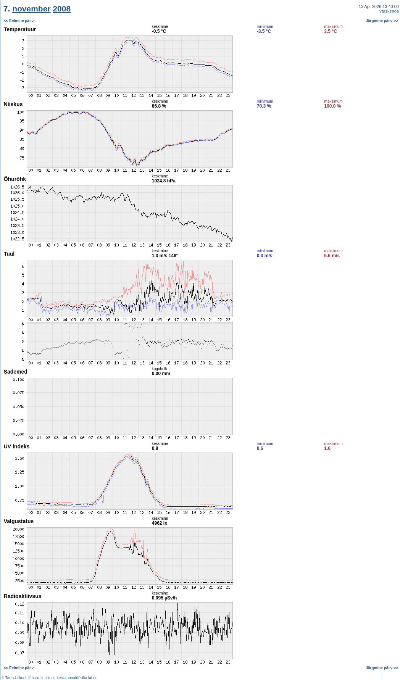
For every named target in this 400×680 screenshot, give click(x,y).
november (31, 8)
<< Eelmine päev (19, 21)
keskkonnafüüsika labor (77, 678)
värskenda (389, 11)
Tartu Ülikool (15, 678)
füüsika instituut (41, 678)
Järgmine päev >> (382, 21)
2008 (62, 8)
